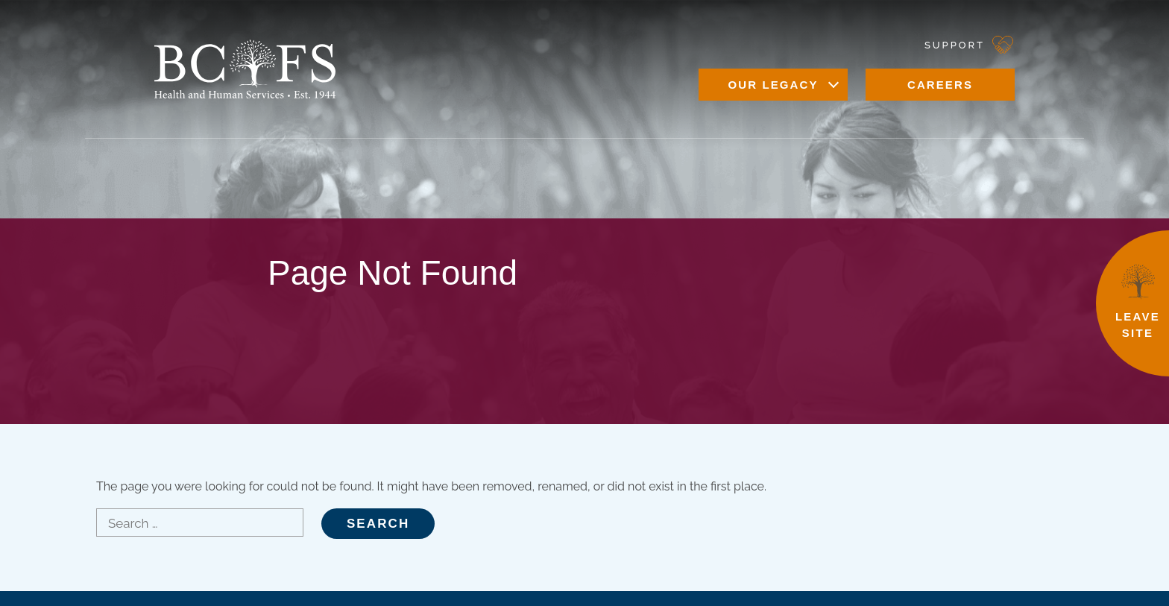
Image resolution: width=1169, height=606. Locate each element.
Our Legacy (773, 84)
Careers (940, 84)
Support (954, 45)
